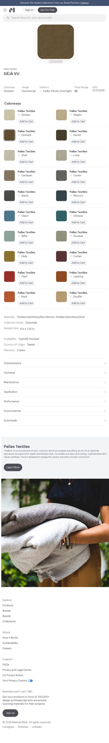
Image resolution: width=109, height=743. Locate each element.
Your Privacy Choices (18, 680)
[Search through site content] (56, 18)
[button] (5, 10)
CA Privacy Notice (13, 675)
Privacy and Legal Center (17, 670)
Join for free (47, 10)
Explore (85, 3)
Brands (7, 611)
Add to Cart (26, 182)
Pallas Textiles (10, 69)
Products (8, 605)
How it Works (10, 638)
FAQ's (6, 664)
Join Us (10, 713)
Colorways (12, 103)
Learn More (13, 467)
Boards (7, 616)
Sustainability (10, 643)
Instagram (8, 727)
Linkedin (37, 727)
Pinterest (23, 727)
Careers (7, 648)
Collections (9, 621)
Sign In (29, 10)
